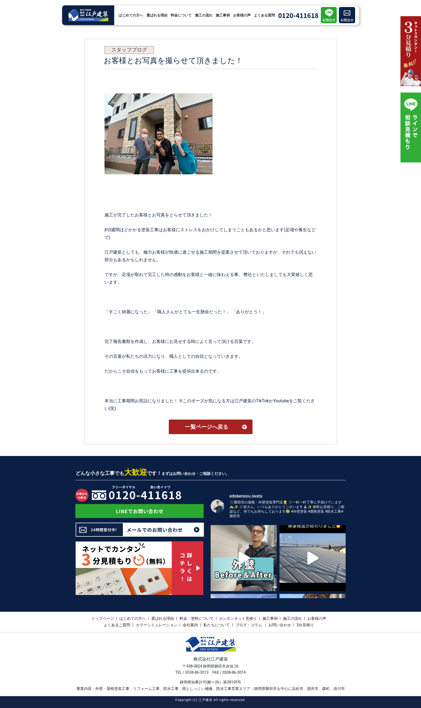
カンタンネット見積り (238, 618)
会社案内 (190, 625)
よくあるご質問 (117, 625)
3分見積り (305, 625)
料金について (181, 15)
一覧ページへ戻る (206, 427)
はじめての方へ (131, 15)
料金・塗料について (197, 618)
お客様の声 (242, 15)
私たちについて (216, 625)
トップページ (102, 618)
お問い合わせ (279, 625)
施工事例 (223, 15)
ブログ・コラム (249, 625)
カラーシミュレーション (156, 625)
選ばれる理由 (156, 15)
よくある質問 (264, 15)
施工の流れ (204, 15)
